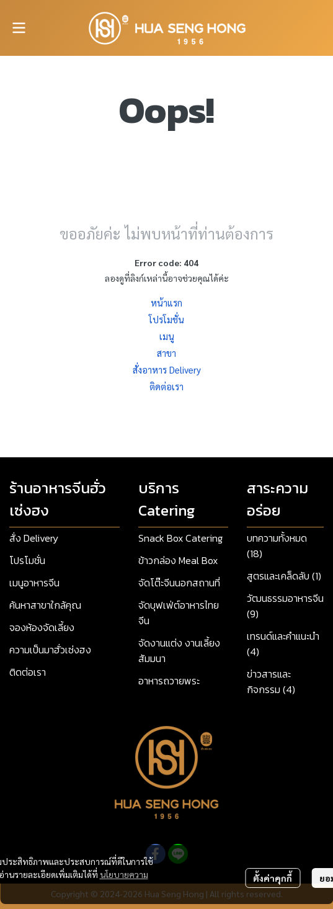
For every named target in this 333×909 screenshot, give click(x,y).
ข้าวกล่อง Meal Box (178, 560)
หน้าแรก (166, 302)
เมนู (166, 336)
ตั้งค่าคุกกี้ (272, 878)
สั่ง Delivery (33, 538)
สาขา (166, 353)
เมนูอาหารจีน (34, 582)
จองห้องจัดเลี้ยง (41, 627)
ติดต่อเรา (166, 386)
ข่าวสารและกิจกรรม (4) (271, 681)
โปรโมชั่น (166, 319)
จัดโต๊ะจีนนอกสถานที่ (179, 582)
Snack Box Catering (180, 538)
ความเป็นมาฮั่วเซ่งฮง (50, 649)
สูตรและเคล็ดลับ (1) (284, 575)
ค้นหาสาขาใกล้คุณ (45, 605)
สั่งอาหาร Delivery (167, 369)
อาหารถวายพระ (169, 680)
